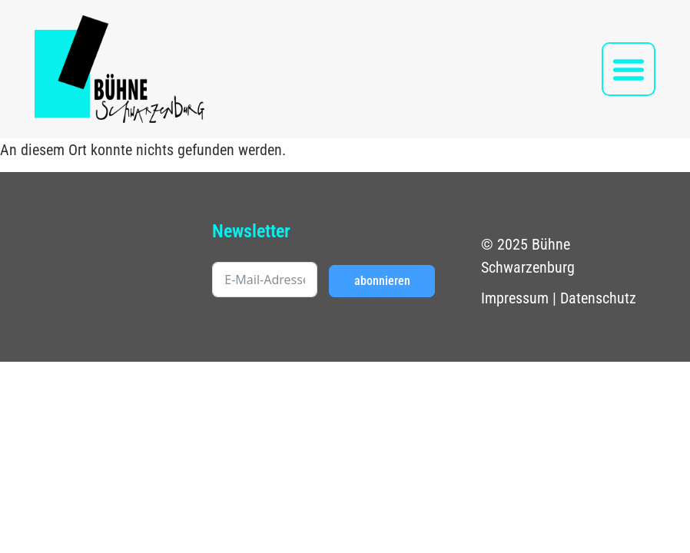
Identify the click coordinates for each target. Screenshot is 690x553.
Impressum (515, 298)
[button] (628, 69)
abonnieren (382, 280)
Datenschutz (598, 298)
